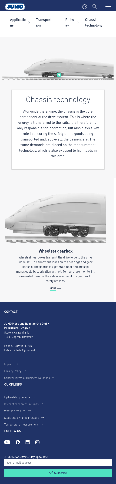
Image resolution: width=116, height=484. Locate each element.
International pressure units (21, 404)
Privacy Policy (12, 371)
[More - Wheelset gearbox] (55, 240)
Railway (69, 22)
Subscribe (60, 473)
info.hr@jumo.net (24, 350)
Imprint (8, 364)
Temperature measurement (21, 424)
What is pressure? (15, 411)
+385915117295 (23, 346)
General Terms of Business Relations (27, 378)
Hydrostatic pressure (17, 397)
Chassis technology (93, 22)
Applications (18, 22)
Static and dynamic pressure (21, 417)
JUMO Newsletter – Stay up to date (26, 457)
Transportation (45, 22)
